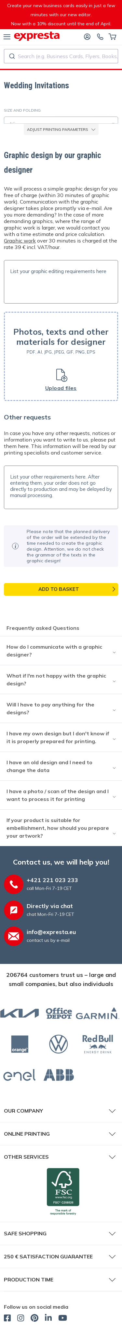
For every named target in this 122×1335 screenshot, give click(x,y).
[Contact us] (100, 36)
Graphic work (20, 240)
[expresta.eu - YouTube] (62, 1319)
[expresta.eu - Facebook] (7, 1319)
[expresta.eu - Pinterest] (34, 1319)
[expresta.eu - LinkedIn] (48, 1319)
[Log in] (87, 36)
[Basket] (112, 36)
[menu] (7, 36)
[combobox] (61, 56)
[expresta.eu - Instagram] (20, 1319)
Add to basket (58, 589)
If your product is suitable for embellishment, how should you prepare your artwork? (58, 828)
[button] (61, 356)
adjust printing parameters (61, 129)
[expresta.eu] (37, 36)
